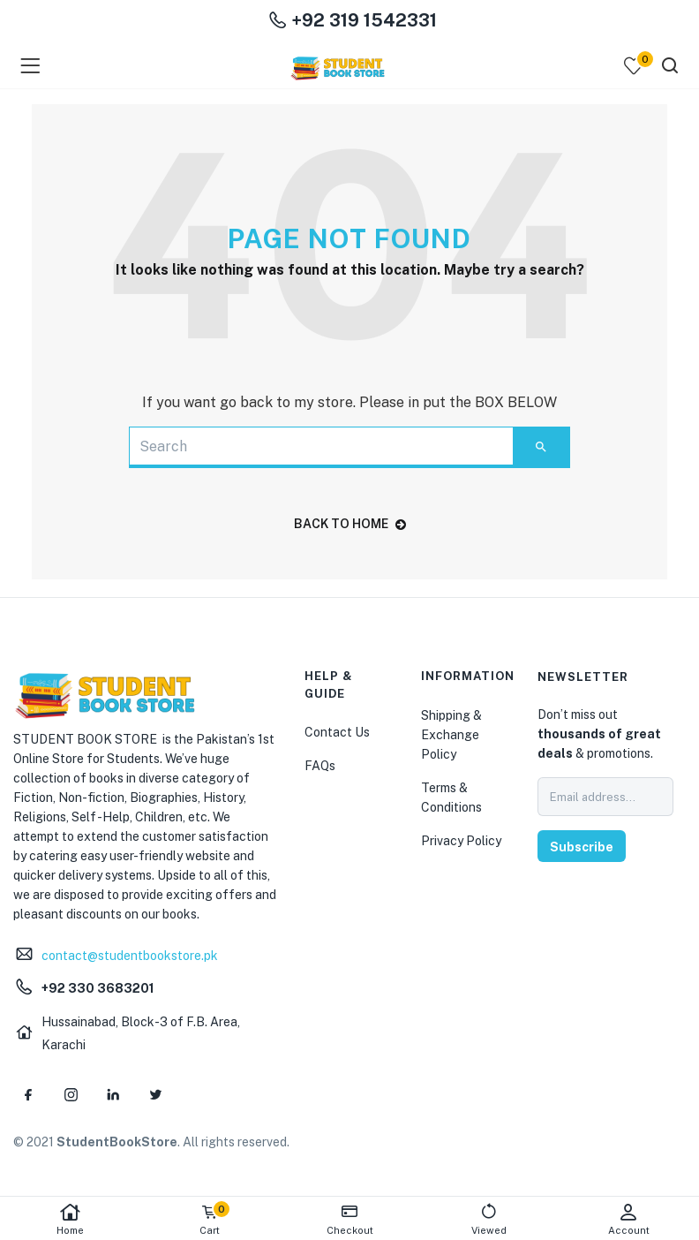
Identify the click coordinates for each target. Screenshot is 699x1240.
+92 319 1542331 (353, 20)
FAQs (319, 766)
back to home (350, 524)
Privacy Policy (461, 841)
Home (69, 1219)
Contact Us (337, 732)
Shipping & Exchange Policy (451, 734)
